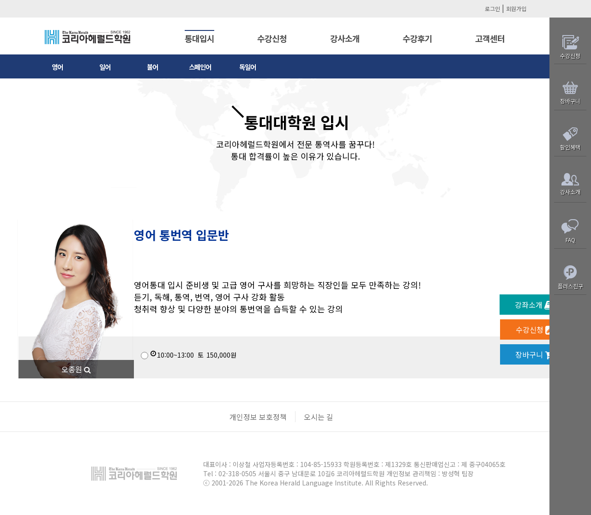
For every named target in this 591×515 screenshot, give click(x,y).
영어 (57, 67)
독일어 (247, 67)
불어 (152, 67)
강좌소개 (534, 304)
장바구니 (534, 354)
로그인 (492, 8)
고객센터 (490, 38)
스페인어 (200, 67)
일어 (104, 67)
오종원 (76, 369)
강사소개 (345, 38)
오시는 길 (318, 416)
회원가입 (516, 8)
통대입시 (199, 38)
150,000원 (188, 354)
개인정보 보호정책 (258, 416)
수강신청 (272, 38)
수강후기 (417, 38)
